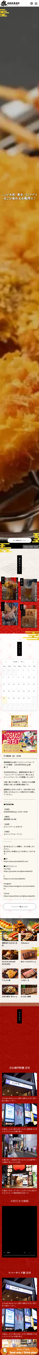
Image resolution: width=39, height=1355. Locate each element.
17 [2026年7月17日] (29, 684)
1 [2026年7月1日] (18, 670)
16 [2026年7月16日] (24, 684)
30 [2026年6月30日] (14, 670)
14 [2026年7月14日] (14, 684)
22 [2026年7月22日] (19, 691)
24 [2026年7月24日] (29, 691)
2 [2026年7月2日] (23, 670)
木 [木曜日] (24, 666)
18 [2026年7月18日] (34, 684)
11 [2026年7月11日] (34, 677)
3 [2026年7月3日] (28, 670)
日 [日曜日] (4, 666)
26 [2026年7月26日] (4, 698)
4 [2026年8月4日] (13, 705)
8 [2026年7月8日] (18, 677)
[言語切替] (31, 3)
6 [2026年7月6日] (8, 677)
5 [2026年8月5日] (18, 705)
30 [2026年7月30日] (24, 698)
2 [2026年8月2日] (3, 705)
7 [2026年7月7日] (13, 677)
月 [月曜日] (9, 666)
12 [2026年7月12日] (4, 684)
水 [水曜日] (19, 666)
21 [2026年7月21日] (14, 691)
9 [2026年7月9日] (23, 677)
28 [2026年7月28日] (14, 698)
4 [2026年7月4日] (33, 670)
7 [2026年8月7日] (28, 705)
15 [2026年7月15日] (19, 684)
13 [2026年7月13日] (9, 684)
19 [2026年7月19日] (4, 691)
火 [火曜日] (14, 666)
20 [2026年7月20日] (9, 691)
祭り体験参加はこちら (19, 540)
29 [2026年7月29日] (19, 698)
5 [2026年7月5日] (3, 677)
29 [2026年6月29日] (9, 670)
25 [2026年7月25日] (34, 691)
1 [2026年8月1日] (33, 698)
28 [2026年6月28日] (4, 670)
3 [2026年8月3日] (8, 705)
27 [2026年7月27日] (9, 698)
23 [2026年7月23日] (24, 691)
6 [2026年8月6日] (23, 705)
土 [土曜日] (34, 666)
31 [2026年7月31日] (29, 698)
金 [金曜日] (29, 666)
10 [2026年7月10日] (29, 677)
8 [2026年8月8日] (33, 705)
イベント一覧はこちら (19, 906)
